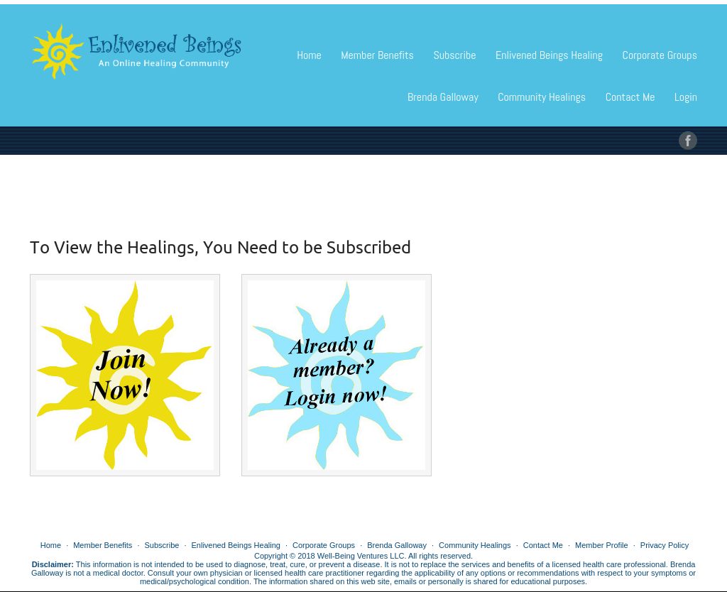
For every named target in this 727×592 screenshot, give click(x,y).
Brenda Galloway (443, 96)
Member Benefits (377, 55)
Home (309, 55)
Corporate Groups (660, 55)
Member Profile (601, 545)
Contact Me (630, 96)
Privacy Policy (664, 545)
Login (685, 96)
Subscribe (454, 55)
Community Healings (542, 96)
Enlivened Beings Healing (549, 55)
